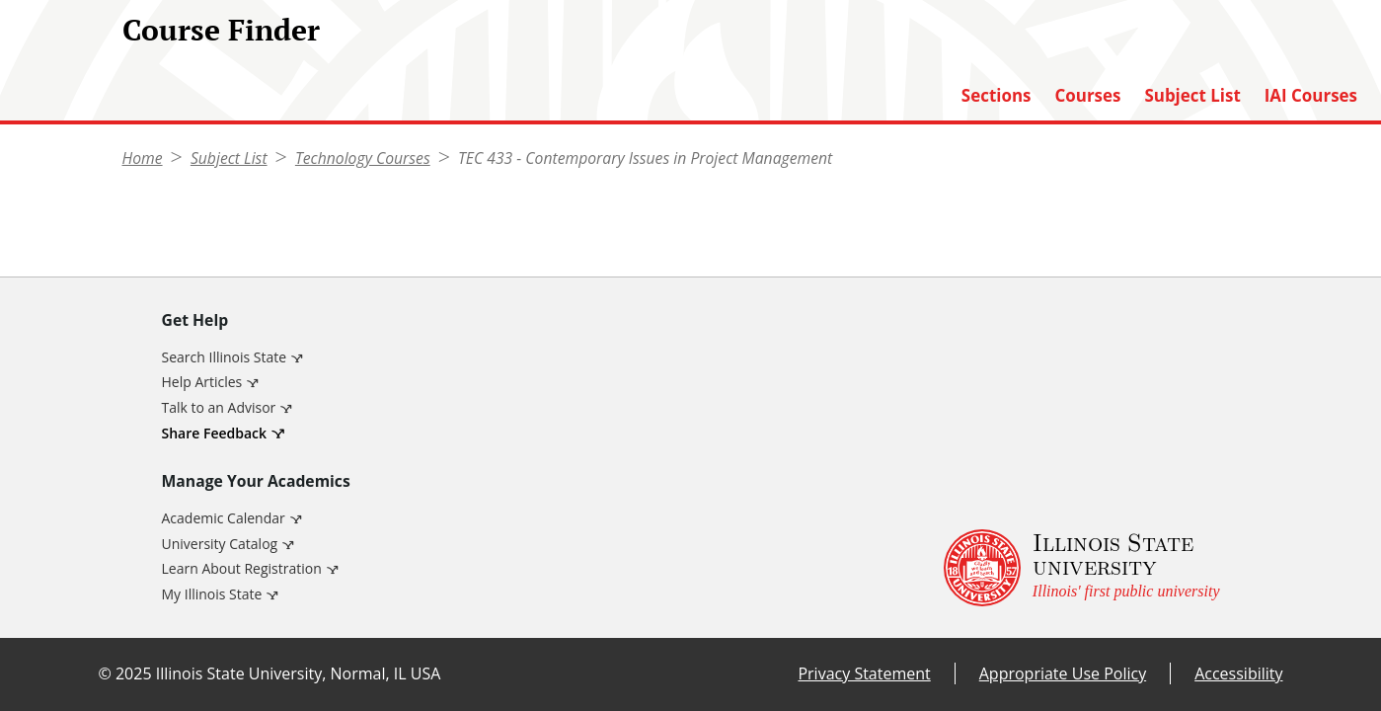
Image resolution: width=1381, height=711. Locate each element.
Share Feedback (215, 433)
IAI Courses (1311, 96)
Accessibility (1238, 673)
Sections (996, 96)
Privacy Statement (864, 673)
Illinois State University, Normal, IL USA (298, 673)
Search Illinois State (224, 357)
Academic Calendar (223, 518)
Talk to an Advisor (219, 407)
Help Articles (202, 381)
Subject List (1192, 96)
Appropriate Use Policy (1062, 673)
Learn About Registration (242, 568)
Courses (1087, 96)
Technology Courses (362, 158)
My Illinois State (212, 594)
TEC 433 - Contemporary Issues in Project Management (645, 158)
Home (142, 158)
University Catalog (220, 543)
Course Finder (221, 29)
